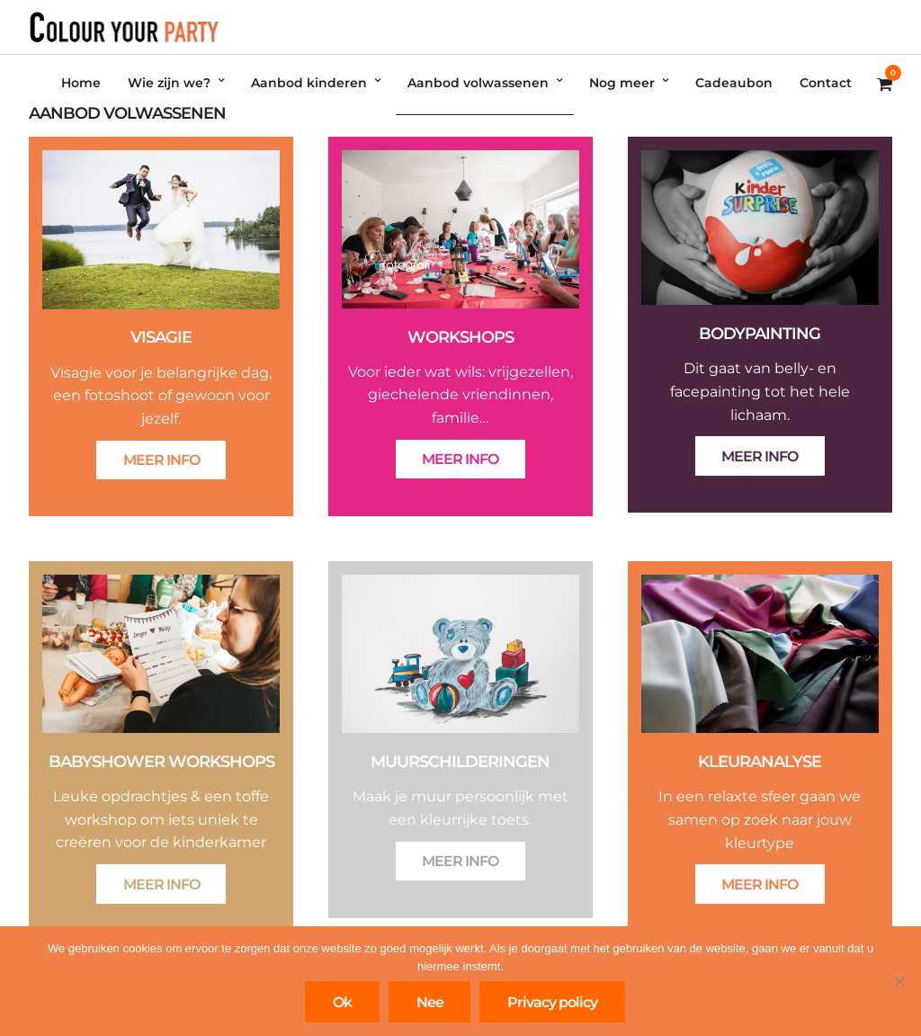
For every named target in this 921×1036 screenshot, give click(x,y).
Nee (429, 1002)
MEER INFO (161, 460)
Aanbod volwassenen (478, 83)
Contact (826, 83)
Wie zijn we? (169, 83)
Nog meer (622, 83)
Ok (342, 1002)
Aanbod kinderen (309, 83)
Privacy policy (552, 1002)
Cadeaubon (734, 83)
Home (81, 83)
